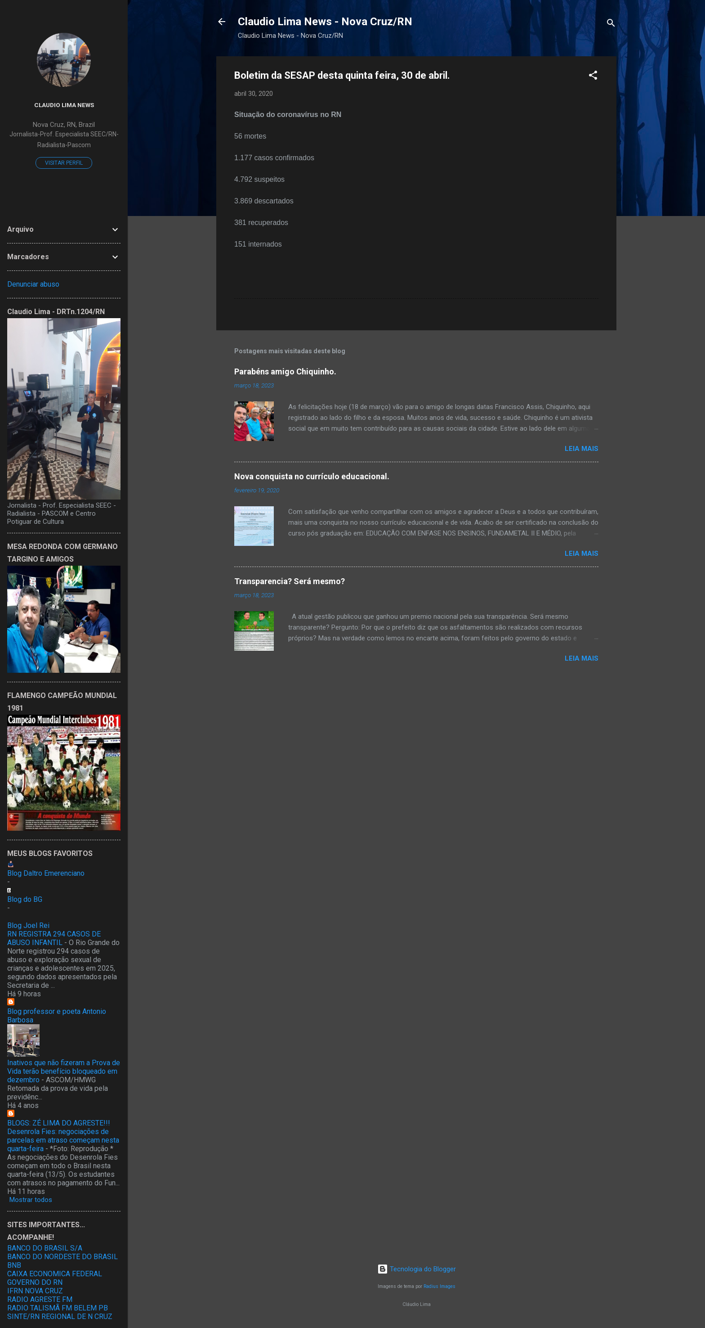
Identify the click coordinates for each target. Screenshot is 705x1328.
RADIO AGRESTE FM (39, 1299)
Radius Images (439, 1286)
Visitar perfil (64, 163)
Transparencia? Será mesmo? (289, 581)
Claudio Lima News (64, 104)
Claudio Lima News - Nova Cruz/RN (325, 21)
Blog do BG (24, 899)
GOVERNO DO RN (34, 1282)
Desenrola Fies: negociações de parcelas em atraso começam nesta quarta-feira (63, 1140)
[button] (593, 77)
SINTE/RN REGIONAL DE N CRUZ (59, 1316)
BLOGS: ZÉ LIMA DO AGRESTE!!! (58, 1123)
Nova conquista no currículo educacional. (311, 476)
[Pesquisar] (611, 24)
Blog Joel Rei (28, 925)
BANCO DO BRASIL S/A (44, 1248)
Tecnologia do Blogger (416, 1269)
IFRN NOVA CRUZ (35, 1291)
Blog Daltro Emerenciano (46, 873)
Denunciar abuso (33, 284)
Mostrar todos (30, 1200)
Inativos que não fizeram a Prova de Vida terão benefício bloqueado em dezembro (63, 1071)
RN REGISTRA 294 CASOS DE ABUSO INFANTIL (54, 938)
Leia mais (581, 449)
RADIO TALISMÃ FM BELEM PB (57, 1308)
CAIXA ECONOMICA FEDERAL (54, 1273)
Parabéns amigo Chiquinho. (285, 371)
